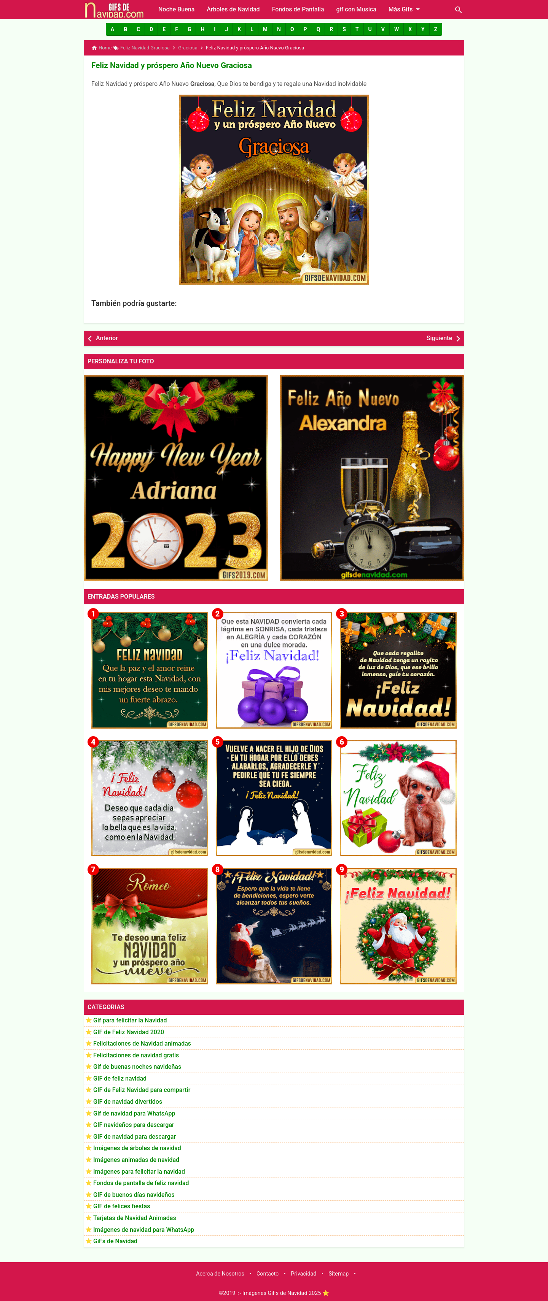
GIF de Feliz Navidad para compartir (141, 1089)
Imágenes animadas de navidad (136, 1159)
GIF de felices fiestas (121, 1205)
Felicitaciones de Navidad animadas (142, 1043)
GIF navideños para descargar (133, 1124)
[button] (112, 29)
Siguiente (439, 337)
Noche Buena (176, 9)
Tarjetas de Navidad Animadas (134, 1217)
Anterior (107, 337)
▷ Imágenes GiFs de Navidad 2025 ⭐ (283, 1293)
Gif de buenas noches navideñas (137, 1066)
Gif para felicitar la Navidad (130, 1019)
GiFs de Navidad (115, 1240)
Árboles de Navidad (233, 9)
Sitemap (339, 1273)
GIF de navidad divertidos (127, 1101)
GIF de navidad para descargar (134, 1135)
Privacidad (303, 1273)
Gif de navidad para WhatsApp (134, 1112)
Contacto (267, 1273)
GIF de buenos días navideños (134, 1194)
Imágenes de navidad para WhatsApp (143, 1229)
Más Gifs (406, 9)
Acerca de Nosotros (220, 1273)
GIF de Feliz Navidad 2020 (128, 1031)
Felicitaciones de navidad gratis (136, 1054)
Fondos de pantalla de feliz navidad (141, 1182)
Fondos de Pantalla (298, 9)
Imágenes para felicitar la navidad (139, 1170)
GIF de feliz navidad (120, 1077)
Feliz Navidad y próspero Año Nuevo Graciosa (169, 65)
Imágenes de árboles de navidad (137, 1147)
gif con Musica (356, 9)
